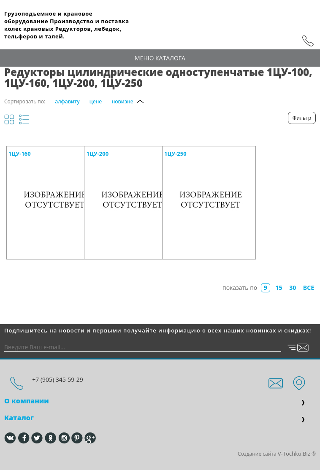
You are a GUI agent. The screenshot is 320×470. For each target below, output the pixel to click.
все (308, 288)
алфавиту (67, 101)
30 (292, 288)
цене (95, 101)
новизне (122, 101)
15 (279, 288)
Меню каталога (160, 58)
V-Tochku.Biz (294, 453)
